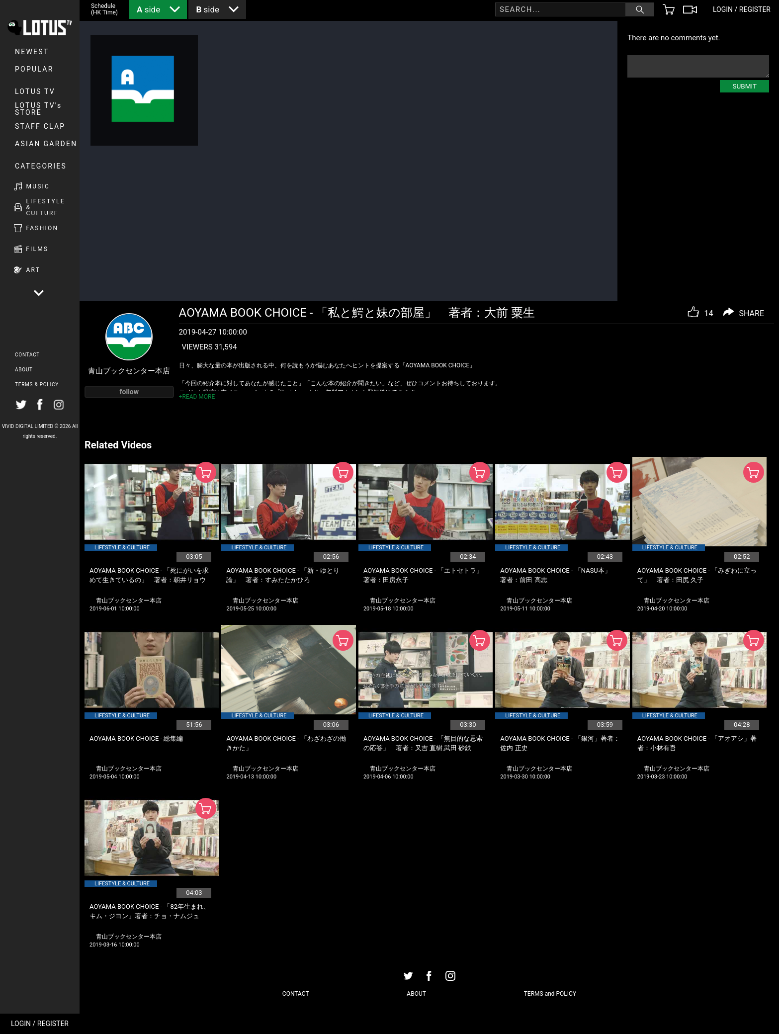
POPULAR (34, 69)
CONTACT (27, 354)
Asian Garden (46, 144)
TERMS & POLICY (37, 384)
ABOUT (24, 369)
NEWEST (32, 52)
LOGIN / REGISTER (40, 1024)
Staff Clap (40, 126)
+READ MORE (197, 396)
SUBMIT (744, 86)
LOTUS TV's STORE (38, 108)
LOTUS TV (35, 91)
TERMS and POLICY (550, 993)
